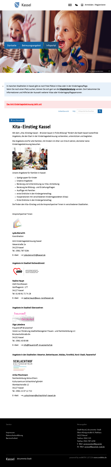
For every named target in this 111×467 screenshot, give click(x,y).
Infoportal (51, 45)
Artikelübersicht (63, 111)
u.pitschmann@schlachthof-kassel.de (40, 396)
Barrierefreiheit (12, 438)
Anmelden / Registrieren (93, 5)
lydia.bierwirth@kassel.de (34, 255)
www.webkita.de (100, 457)
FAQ (74, 111)
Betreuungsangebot (31, 45)
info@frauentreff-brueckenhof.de (38, 345)
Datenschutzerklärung (14, 435)
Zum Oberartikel (16, 120)
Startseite (11, 45)
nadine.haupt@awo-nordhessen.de (39, 298)
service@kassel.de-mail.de (94, 447)
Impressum (10, 432)
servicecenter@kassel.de (92, 444)
